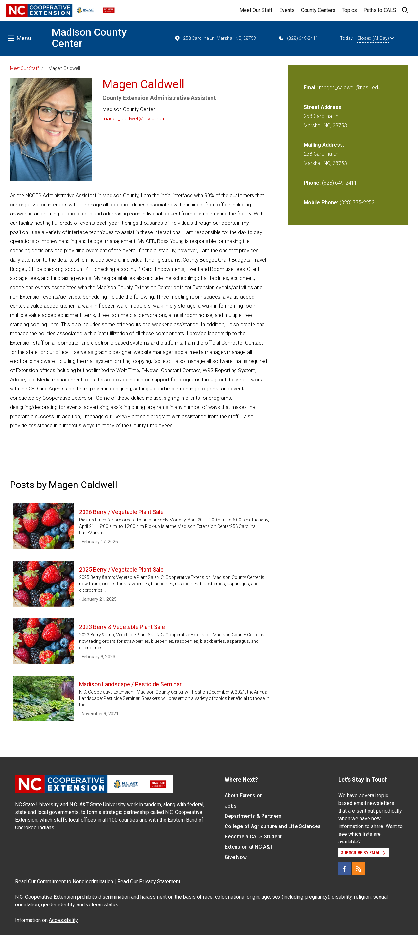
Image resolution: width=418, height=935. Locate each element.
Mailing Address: (324, 145)
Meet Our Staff (256, 10)
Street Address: (323, 107)
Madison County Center (89, 37)
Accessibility (63, 920)
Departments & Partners (253, 816)
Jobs (230, 806)
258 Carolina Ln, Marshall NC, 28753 (215, 38)
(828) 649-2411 (298, 38)
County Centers (318, 10)
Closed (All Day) (375, 38)
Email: (311, 87)
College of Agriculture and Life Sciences (273, 826)
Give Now (236, 857)
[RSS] (358, 868)
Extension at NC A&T (249, 847)
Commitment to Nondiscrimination (75, 881)
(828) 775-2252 (357, 202)
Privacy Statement (159, 881)
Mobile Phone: (321, 202)
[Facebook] (344, 868)
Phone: (312, 183)
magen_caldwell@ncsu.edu (133, 119)
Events (287, 10)
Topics (349, 10)
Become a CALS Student (253, 837)
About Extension (244, 795)
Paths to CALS (379, 10)
